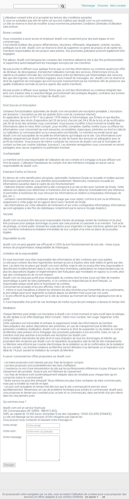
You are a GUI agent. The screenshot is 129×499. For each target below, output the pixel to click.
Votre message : (13, 437)
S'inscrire (102, 5)
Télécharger (88, 5)
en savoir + (91, 496)
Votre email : (10, 425)
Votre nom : (10, 431)
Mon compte (118, 5)
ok (103, 496)
